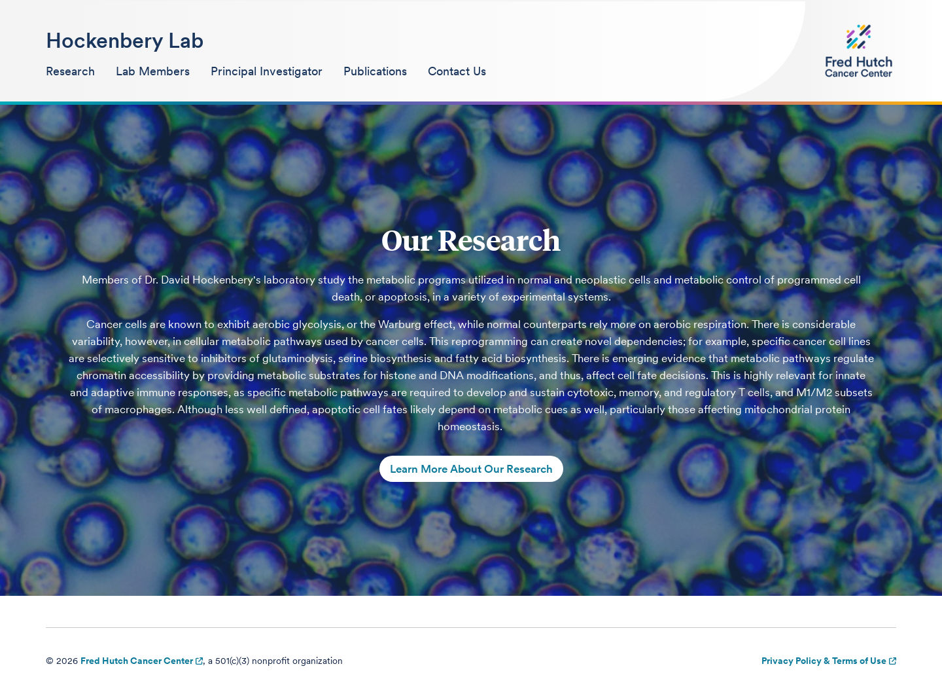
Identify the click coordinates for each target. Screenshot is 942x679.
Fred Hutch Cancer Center (136, 660)
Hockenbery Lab (124, 40)
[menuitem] (70, 72)
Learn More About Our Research (471, 468)
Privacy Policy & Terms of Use (823, 660)
